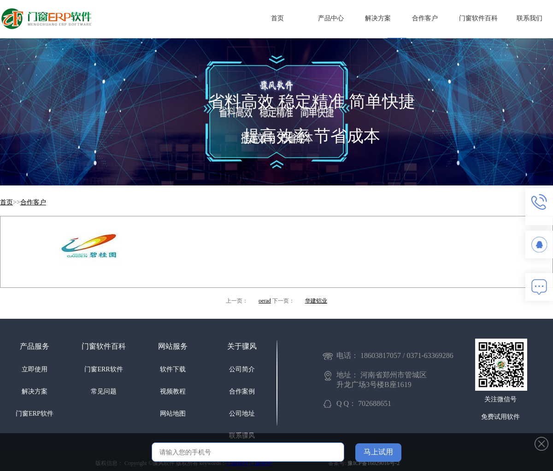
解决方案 (378, 18)
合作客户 (425, 18)
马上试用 (378, 452)
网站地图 (173, 413)
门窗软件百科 (478, 18)
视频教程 (173, 391)
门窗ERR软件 (103, 369)
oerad (265, 301)
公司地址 (242, 413)
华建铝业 (316, 301)
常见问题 (104, 391)
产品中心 (331, 18)
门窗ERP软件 (34, 413)
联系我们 (529, 18)
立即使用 (34, 369)
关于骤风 (242, 346)
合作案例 (242, 391)
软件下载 (173, 369)
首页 (277, 18)
